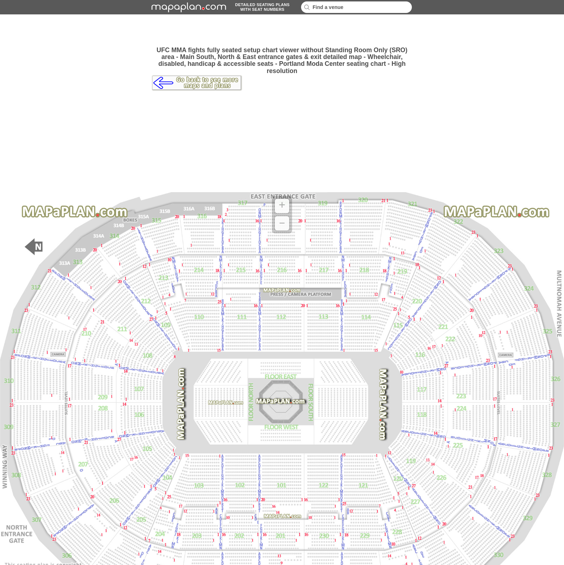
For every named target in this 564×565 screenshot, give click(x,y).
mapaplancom (187, 7)
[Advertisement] (282, 30)
